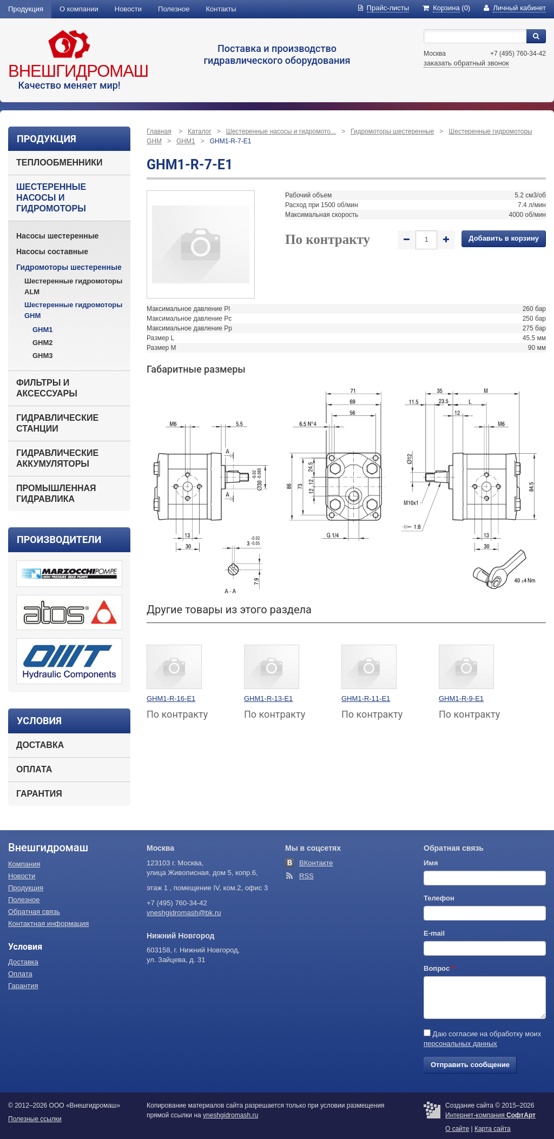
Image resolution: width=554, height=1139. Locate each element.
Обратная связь (34, 912)
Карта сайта (492, 1129)
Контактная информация (48, 923)
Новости (128, 9)
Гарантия (39, 793)
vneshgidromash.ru (230, 1115)
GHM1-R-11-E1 (365, 698)
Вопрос (439, 968)
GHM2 (42, 343)
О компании (79, 9)
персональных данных (460, 1043)
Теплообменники (59, 162)
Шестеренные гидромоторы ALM (73, 286)
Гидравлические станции (57, 423)
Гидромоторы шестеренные (69, 267)
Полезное (173, 9)
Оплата (34, 769)
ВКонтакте (316, 863)
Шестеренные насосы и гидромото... (281, 131)
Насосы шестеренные (57, 235)
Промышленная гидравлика (56, 494)
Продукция (25, 9)
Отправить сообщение (470, 1065)
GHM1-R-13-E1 (268, 698)
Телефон (439, 898)
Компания (24, 864)
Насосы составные (52, 251)
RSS (306, 876)
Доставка (40, 745)
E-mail (434, 933)
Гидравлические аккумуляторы (57, 458)
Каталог (200, 131)
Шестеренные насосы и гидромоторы (51, 197)
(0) (446, 8)
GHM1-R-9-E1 (461, 698)
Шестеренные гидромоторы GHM (73, 310)
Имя (431, 863)
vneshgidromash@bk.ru (184, 913)
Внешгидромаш (78, 71)
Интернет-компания (490, 1115)
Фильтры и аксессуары (46, 388)
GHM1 (42, 330)
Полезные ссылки (35, 1119)
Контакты (221, 9)
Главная (159, 131)
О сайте (457, 1129)
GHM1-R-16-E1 (171, 698)
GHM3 (42, 356)
